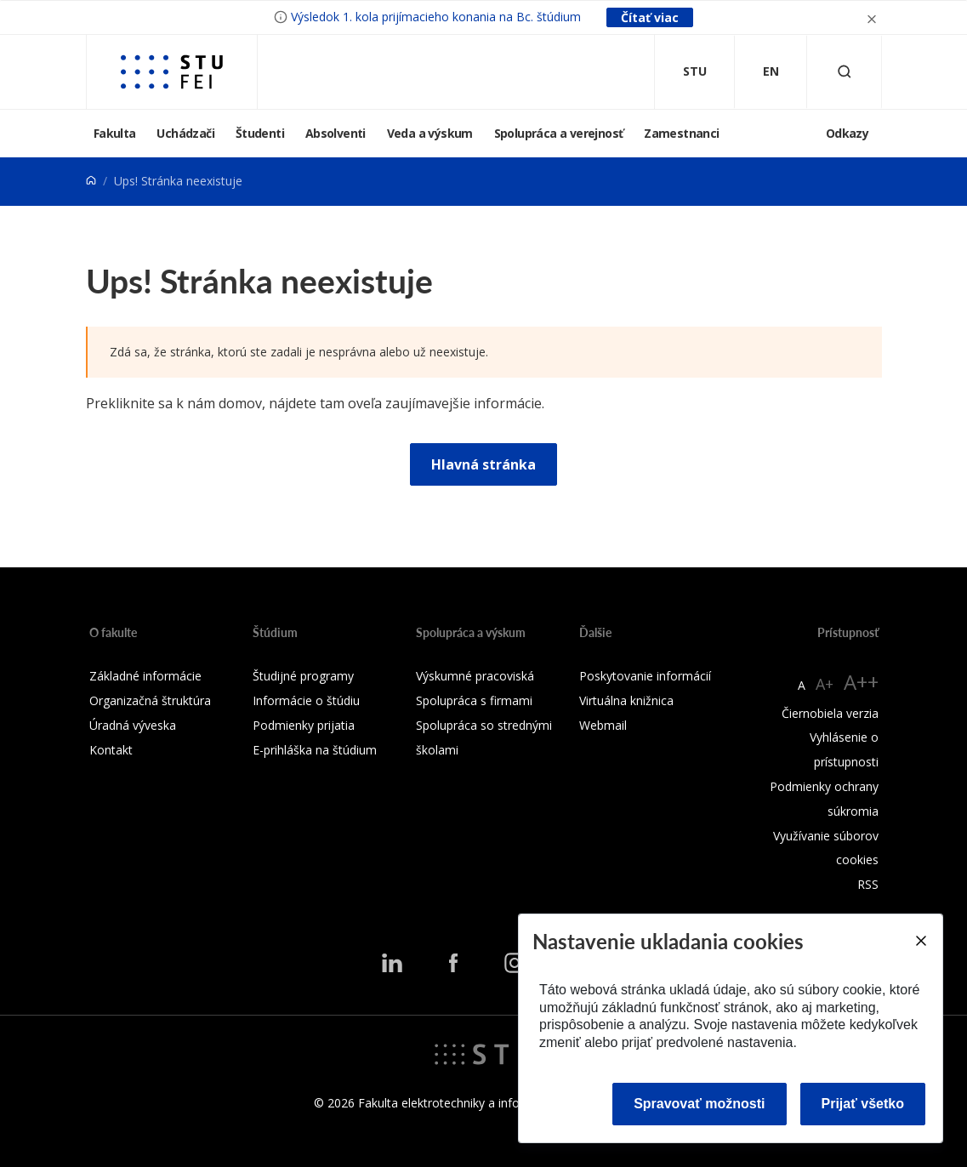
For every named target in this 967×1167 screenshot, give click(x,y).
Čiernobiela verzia (830, 713)
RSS (868, 884)
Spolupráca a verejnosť (558, 133)
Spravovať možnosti (699, 1103)
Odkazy (847, 133)
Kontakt (111, 750)
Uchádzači (185, 133)
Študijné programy (303, 676)
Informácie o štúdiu (306, 700)
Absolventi (335, 133)
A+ (824, 684)
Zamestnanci (681, 133)
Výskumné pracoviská (475, 676)
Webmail (603, 725)
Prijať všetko (863, 1103)
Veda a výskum (430, 133)
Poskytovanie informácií (645, 676)
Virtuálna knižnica (626, 700)
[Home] (91, 181)
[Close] (920, 940)
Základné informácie (145, 676)
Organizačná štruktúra (150, 700)
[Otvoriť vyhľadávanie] (844, 72)
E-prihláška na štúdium (315, 750)
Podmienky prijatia (304, 725)
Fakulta (115, 133)
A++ (861, 682)
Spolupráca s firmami (474, 700)
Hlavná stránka (483, 464)
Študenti (260, 133)
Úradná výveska (132, 725)
